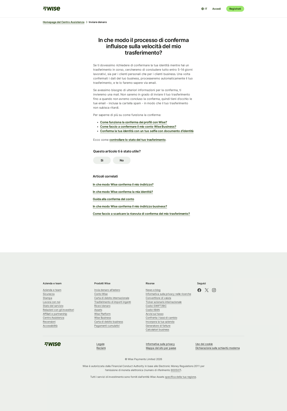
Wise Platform (102, 313)
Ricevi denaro (102, 305)
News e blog (153, 289)
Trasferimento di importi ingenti (112, 301)
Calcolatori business (157, 329)
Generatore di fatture (158, 325)
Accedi (216, 8)
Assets (98, 309)
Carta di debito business (108, 321)
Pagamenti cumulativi (107, 325)
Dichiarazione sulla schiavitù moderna (217, 347)
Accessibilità (50, 325)
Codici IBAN (153, 309)
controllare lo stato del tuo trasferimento (137, 140)
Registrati (235, 8)
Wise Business (102, 317)
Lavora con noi (51, 301)
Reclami (101, 347)
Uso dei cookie (204, 343)
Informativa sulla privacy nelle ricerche (168, 293)
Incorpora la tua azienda (160, 321)
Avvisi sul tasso (154, 313)
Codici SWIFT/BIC (156, 305)
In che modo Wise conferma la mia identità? (123, 192)
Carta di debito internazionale (111, 297)
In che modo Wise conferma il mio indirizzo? (123, 184)
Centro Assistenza (53, 317)
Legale (100, 343)
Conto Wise (101, 293)
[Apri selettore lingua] (204, 9)
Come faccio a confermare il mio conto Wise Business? (138, 126)
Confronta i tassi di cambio (161, 317)
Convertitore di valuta (158, 297)
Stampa (47, 297)
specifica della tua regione (180, 376)
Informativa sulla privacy (160, 343)
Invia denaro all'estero (107, 289)
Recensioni (49, 321)
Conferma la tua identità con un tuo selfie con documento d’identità (146, 131)
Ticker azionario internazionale (164, 301)
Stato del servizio (53, 305)
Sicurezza (49, 293)
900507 (175, 370)
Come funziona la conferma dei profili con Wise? (133, 122)
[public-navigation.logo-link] (52, 345)
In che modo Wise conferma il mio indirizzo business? (130, 206)
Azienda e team (52, 289)
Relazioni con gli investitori (58, 309)
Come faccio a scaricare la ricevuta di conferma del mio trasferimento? (141, 213)
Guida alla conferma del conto (113, 199)
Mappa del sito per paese (161, 347)
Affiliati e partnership (55, 313)
